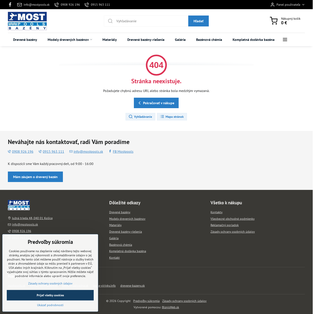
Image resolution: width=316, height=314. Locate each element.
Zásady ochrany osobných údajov (184, 301)
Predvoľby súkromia (146, 301)
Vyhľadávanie (140, 116)
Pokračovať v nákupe (155, 103)
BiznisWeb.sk (170, 307)
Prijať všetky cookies (50, 306)
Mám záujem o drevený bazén (35, 177)
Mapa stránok (172, 116)
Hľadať (198, 21)
